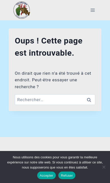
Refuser (67, 175)
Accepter (46, 175)
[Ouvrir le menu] (92, 10)
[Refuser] (103, 167)
